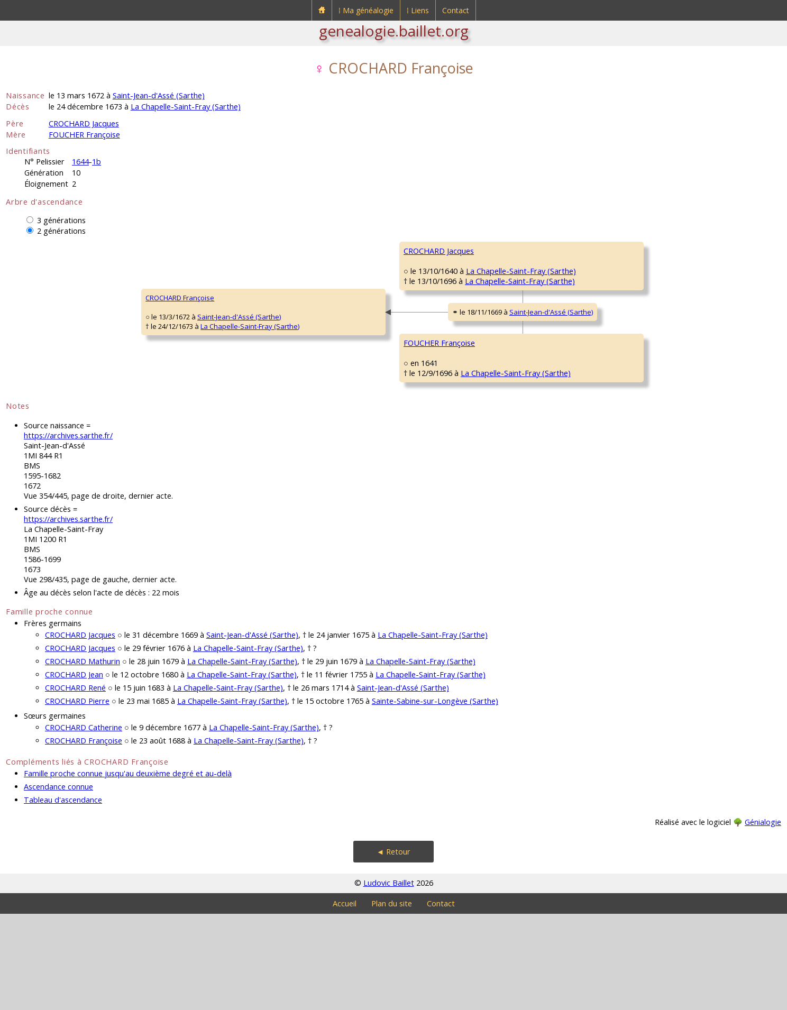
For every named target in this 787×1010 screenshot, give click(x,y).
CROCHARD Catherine (83, 824)
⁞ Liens (418, 10)
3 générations (61, 220)
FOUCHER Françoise (84, 135)
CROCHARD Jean (74, 771)
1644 (80, 162)
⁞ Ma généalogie (366, 10)
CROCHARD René (75, 784)
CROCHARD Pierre (77, 797)
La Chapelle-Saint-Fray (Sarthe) (186, 107)
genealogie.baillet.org (394, 31)
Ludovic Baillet (388, 979)
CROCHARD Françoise (47, 346)
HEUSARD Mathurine (566, 314)
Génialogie (763, 918)
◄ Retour (393, 948)
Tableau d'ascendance (63, 896)
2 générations (61, 231)
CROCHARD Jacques (84, 123)
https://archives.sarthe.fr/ (68, 532)
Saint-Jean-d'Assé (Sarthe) (159, 95)
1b (96, 162)
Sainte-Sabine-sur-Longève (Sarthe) (435, 797)
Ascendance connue (58, 883)
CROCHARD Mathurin (82, 757)
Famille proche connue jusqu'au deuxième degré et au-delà (128, 870)
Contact (455, 10)
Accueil (344, 1000)
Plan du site (391, 1000)
